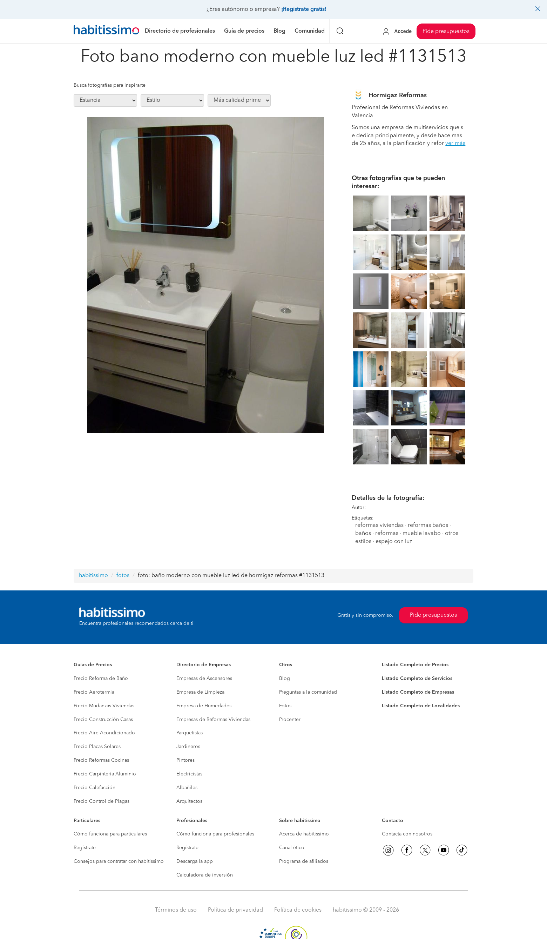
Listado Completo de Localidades (421, 705)
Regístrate (85, 847)
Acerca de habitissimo (304, 834)
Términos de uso (176, 910)
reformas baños (428, 525)
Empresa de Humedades (203, 705)
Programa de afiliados (303, 861)
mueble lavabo (422, 533)
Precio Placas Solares (97, 746)
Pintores (185, 760)
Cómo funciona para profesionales (215, 834)
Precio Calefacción (94, 787)
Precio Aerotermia (94, 692)
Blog (284, 678)
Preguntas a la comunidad (308, 692)
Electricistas (189, 774)
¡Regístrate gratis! (303, 9)
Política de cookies (298, 910)
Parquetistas (189, 732)
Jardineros (188, 746)
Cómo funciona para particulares (110, 834)
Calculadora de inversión (204, 875)
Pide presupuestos (446, 31)
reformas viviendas (379, 525)
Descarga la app (194, 861)
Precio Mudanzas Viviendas (104, 705)
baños (363, 533)
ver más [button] (455, 143)
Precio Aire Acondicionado (104, 732)
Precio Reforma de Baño (101, 678)
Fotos (285, 705)
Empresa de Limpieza (200, 692)
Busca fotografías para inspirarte (110, 85)
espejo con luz (394, 541)
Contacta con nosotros (407, 834)
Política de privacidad (235, 910)
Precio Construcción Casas (103, 719)
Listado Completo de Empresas (418, 692)
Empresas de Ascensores (204, 678)
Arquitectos (189, 801)
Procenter (289, 719)
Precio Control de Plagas (101, 801)
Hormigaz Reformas (398, 95)
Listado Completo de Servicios (417, 678)
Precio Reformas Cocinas (101, 760)
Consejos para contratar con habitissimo (119, 861)
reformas (386, 533)
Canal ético (291, 847)
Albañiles (186, 787)
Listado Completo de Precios (415, 664)
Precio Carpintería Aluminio (105, 774)
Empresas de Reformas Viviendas (213, 719)
